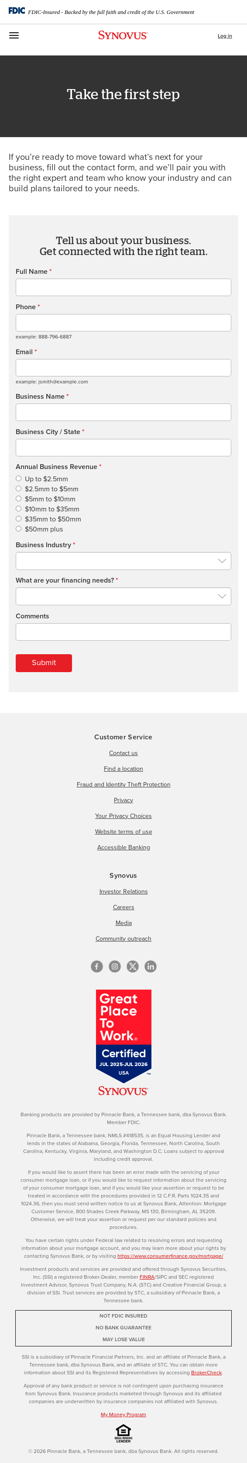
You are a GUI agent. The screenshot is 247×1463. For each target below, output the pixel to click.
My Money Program (123, 1415)
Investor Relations (123, 892)
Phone (28, 307)
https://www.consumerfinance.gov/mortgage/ (170, 1256)
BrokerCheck (206, 1373)
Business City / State (50, 431)
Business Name (42, 396)
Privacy (123, 800)
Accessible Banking (123, 848)
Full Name (34, 271)
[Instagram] (114, 966)
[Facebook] (96, 966)
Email (26, 351)
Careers (123, 907)
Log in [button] (225, 36)
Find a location (123, 769)
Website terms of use (123, 832)
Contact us (123, 753)
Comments (32, 616)
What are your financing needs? (67, 580)
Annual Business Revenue (59, 466)
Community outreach (123, 939)
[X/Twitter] (132, 966)
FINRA (147, 1277)
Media (124, 923)
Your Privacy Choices (123, 816)
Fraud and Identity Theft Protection (124, 785)
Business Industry (45, 545)
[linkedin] (150, 966)
